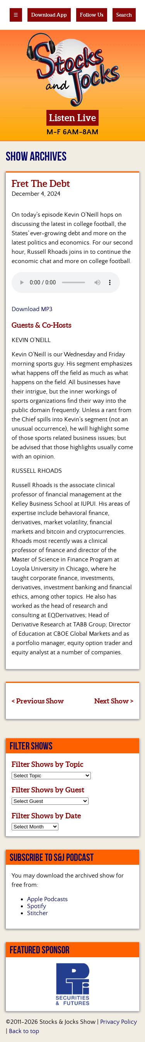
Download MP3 (32, 309)
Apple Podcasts (47, 899)
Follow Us (91, 15)
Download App (49, 15)
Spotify (36, 906)
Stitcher (37, 913)
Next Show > (113, 701)
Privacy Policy (118, 1021)
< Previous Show (38, 701)
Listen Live (72, 118)
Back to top (24, 1031)
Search (124, 15)
